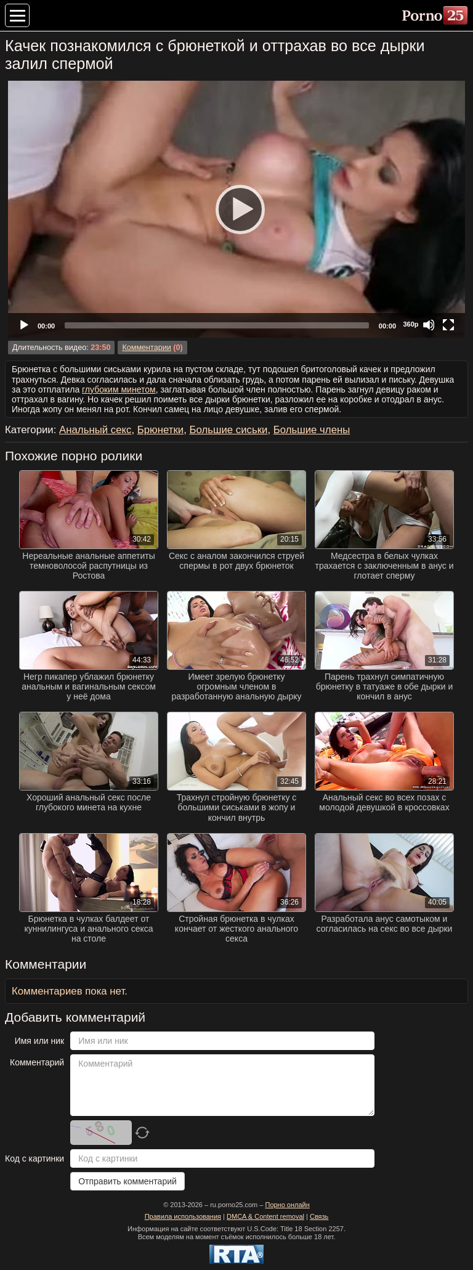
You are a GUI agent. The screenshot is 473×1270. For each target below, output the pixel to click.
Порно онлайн (287, 1204)
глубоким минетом (119, 389)
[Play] (236, 209)
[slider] (217, 325)
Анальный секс (95, 430)
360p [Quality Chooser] (410, 324)
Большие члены (311, 430)
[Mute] (428, 324)
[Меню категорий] (17, 15)
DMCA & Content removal (265, 1216)
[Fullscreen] (448, 324)
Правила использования (183, 1216)
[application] (236, 209)
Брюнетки (160, 430)
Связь (319, 1216)
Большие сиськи (228, 430)
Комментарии (146, 347)
